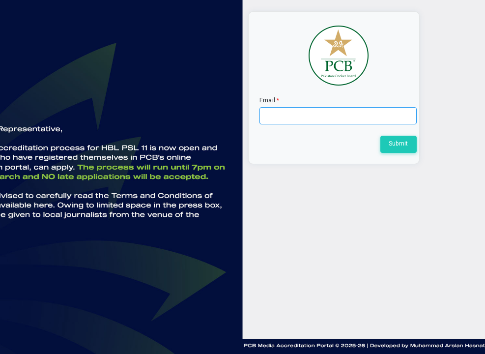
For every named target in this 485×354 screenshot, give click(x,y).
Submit (398, 143)
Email (267, 100)
